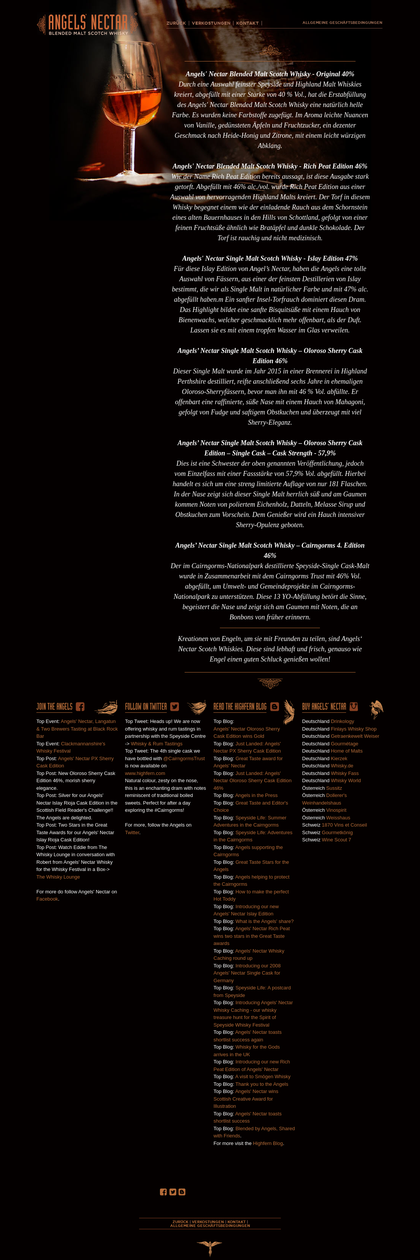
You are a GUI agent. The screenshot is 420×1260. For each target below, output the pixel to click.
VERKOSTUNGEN (211, 23)
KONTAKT (247, 23)
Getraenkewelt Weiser (355, 736)
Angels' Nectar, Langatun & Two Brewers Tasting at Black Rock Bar (77, 728)
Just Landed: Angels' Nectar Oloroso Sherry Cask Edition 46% (252, 780)
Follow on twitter (146, 706)
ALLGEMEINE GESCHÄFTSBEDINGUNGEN (342, 23)
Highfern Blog (268, 1143)
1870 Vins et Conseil (344, 825)
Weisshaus (338, 818)
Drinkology (342, 721)
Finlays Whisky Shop (354, 729)
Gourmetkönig (337, 832)
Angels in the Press (256, 795)
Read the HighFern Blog (239, 706)
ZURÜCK (176, 23)
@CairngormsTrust (184, 758)
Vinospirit (336, 810)
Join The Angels (54, 706)
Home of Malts (347, 751)
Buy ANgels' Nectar (324, 706)
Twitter (132, 832)
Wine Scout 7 (336, 840)
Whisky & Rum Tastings (156, 744)
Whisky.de (342, 766)
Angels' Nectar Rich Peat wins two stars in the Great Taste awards (251, 936)
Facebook (47, 899)
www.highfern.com (145, 773)
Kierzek (339, 758)
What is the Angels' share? (264, 921)
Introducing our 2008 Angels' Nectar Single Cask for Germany (247, 973)
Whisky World (346, 780)
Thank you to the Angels (261, 1084)
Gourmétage (344, 744)
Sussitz (334, 788)
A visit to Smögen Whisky (262, 1076)
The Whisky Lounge (58, 877)
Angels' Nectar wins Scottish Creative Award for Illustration (245, 1098)
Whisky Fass (345, 773)
